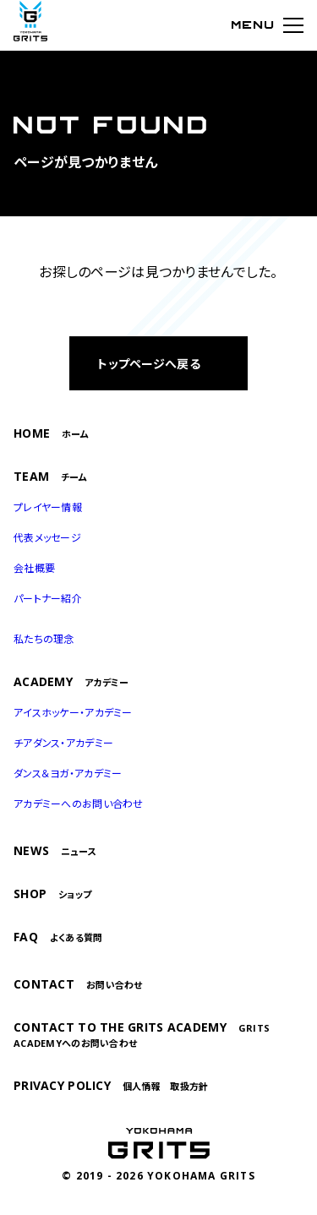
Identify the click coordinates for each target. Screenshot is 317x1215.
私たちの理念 (44, 639)
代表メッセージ (47, 538)
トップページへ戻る (148, 364)
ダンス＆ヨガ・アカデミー (68, 773)
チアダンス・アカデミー (63, 743)
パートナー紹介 (48, 598)
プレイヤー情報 (48, 507)
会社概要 (34, 568)
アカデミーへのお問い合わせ (79, 804)
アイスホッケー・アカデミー (73, 713)
